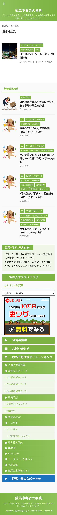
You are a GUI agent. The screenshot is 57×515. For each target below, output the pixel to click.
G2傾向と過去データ (17, 384)
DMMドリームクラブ (20, 436)
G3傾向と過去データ (17, 391)
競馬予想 (13, 397)
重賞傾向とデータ (18, 371)
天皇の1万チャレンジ (17, 404)
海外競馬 (48, 62)
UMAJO (12, 448)
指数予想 (11, 411)
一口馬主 (13, 423)
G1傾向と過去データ (17, 377)
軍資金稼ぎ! (14, 417)
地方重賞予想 (15, 442)
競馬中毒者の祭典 (28, 10)
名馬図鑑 (13, 464)
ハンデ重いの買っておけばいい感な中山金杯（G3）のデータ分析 (37, 158)
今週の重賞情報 (16, 365)
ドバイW (39, 62)
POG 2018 (14, 453)
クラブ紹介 (12, 429)
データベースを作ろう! (20, 459)
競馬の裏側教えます (19, 470)
